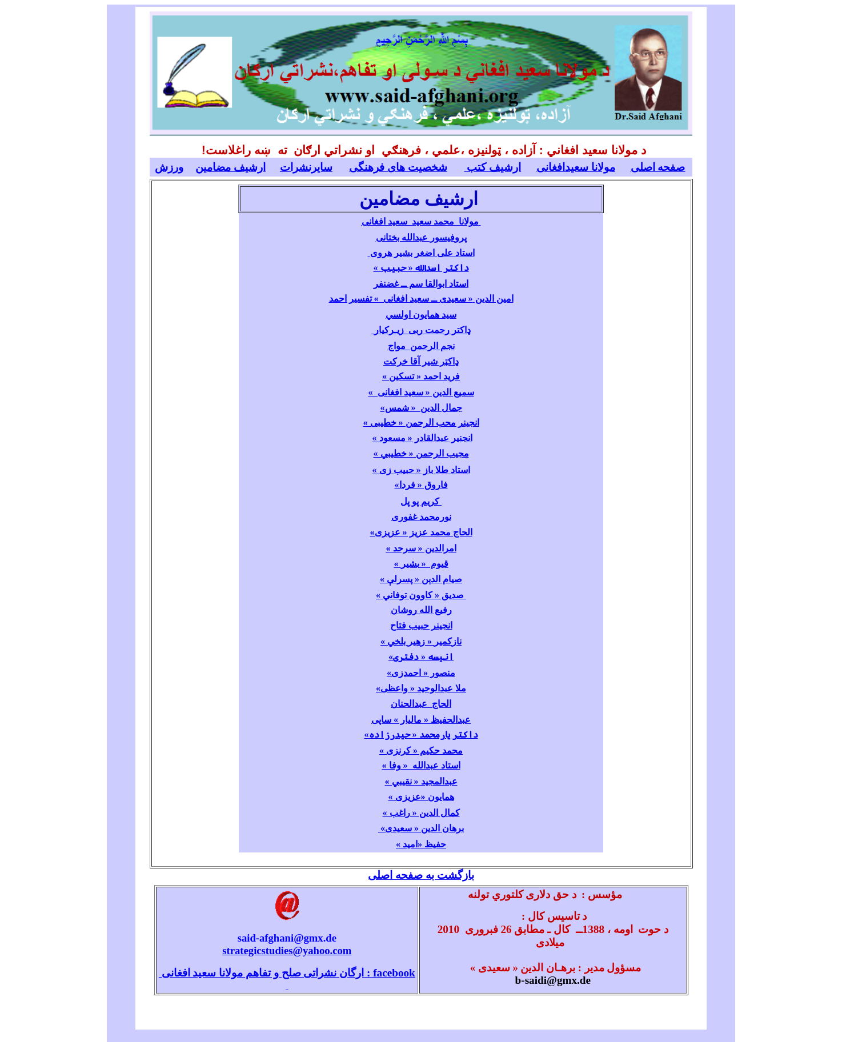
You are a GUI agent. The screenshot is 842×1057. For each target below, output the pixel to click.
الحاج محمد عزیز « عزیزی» (421, 532)
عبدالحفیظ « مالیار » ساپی (421, 719)
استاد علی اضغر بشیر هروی (421, 253)
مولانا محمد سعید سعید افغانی (421, 221)
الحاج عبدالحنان (421, 703)
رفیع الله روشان (421, 610)
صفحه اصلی (658, 167)
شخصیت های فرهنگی (398, 167)
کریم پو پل (419, 501)
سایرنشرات (306, 167)
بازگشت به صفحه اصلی (421, 875)
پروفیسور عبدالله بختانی (421, 237)
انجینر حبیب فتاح (421, 625)
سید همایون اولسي (421, 314)
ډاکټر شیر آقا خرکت (421, 361)
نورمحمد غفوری (421, 517)
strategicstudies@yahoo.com (286, 950)
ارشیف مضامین (230, 167)
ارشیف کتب (493, 167)
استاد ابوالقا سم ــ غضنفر (421, 284)
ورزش (169, 167)
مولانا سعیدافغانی (575, 167)
